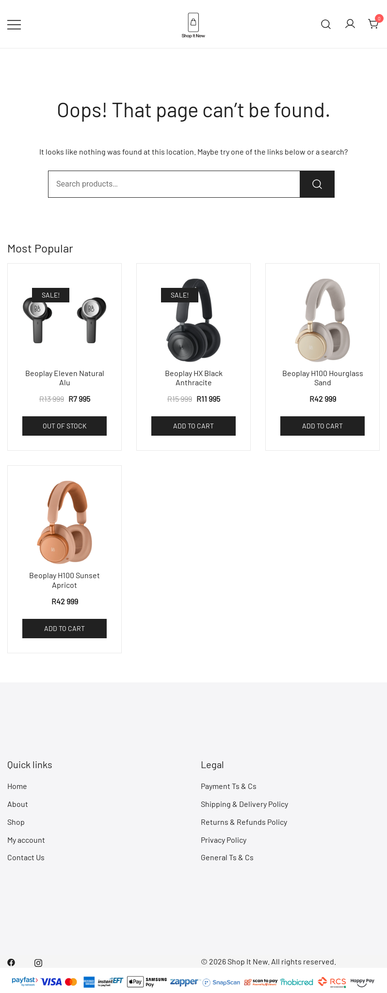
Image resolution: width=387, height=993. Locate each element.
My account (26, 839)
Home (17, 785)
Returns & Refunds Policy (244, 821)
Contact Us (26, 857)
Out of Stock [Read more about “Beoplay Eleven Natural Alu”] (65, 426)
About (17, 803)
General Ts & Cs (227, 857)
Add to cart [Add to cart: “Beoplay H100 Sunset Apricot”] (64, 628)
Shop (16, 821)
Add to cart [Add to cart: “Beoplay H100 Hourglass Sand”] (322, 426)
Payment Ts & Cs (229, 785)
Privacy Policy (223, 839)
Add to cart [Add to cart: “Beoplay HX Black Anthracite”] (193, 426)
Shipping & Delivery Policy (244, 803)
